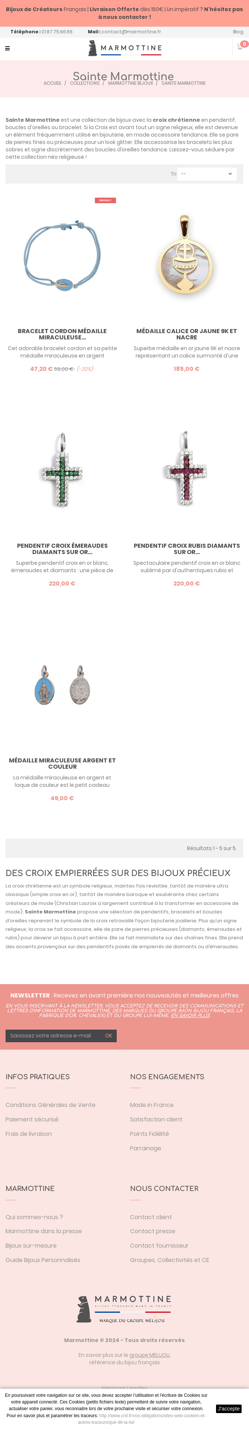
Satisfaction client (156, 1119)
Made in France (152, 1105)
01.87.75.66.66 (57, 31)
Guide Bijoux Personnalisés (43, 1260)
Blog (238, 31)
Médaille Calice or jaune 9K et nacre (186, 334)
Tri (173, 174)
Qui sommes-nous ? (34, 1217)
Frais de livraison (29, 1134)
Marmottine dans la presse (44, 1231)
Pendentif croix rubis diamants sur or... (187, 549)
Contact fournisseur (159, 1245)
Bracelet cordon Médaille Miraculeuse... (62, 334)
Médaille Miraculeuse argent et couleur (62, 763)
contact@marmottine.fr (131, 31)
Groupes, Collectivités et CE (169, 1260)
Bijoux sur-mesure (31, 1245)
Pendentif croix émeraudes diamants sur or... (62, 549)
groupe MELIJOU (149, 1355)
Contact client (151, 1217)
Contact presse (152, 1231)
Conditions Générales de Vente (51, 1105)
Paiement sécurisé (32, 1119)
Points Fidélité (149, 1134)
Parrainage (145, 1148)
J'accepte (229, 1409)
